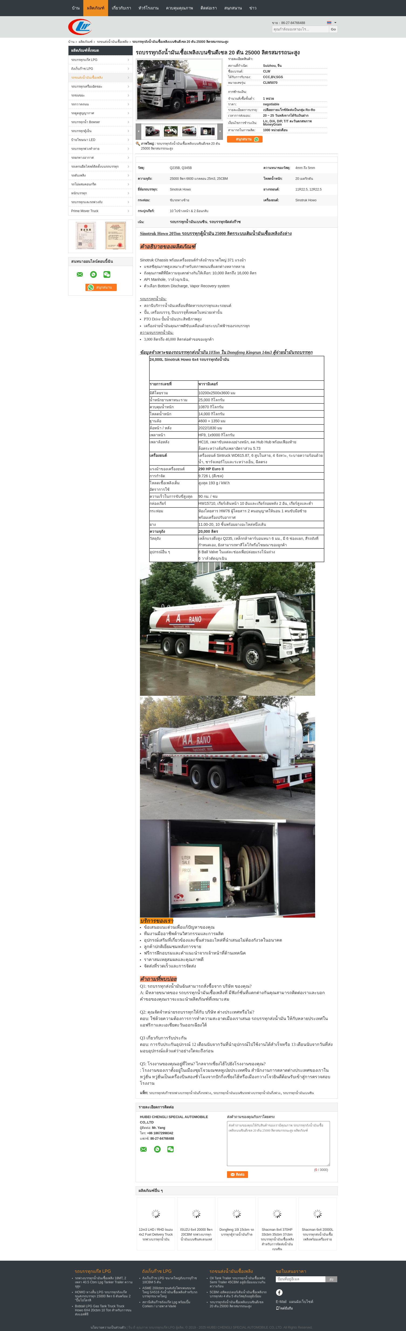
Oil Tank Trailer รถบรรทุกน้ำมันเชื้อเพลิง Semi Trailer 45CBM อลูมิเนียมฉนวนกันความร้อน (237, 1282)
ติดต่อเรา (209, 8)
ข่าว (252, 8)
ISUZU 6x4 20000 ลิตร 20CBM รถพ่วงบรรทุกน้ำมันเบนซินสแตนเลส (196, 1234)
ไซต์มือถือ (284, 1308)
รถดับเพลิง (78, 175)
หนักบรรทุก (79, 193)
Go (333, 29)
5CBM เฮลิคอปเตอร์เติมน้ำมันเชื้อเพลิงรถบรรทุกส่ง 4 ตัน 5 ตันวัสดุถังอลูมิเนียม (238, 1294)
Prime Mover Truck (84, 211)
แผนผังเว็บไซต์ (301, 1301)
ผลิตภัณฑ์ (95, 8)
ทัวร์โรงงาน (149, 8)
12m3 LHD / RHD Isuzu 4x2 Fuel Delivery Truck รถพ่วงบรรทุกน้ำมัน (156, 1234)
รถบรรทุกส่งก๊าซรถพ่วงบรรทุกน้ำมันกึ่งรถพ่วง (180, 1093)
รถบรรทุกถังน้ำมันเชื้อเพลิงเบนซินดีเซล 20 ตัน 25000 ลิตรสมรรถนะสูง (236, 1304)
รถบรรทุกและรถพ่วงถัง (86, 202)
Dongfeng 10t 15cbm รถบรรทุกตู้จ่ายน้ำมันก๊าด (236, 1232)
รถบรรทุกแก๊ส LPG (84, 60)
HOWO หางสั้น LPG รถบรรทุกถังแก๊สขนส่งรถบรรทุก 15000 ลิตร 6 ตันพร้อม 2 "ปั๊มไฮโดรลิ (102, 1296)
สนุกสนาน (233, 8)
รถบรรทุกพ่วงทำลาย (85, 149)
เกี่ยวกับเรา (121, 8)
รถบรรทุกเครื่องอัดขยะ (86, 86)
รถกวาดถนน (80, 104)
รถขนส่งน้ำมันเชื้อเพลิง (112, 42)
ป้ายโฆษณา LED (83, 140)
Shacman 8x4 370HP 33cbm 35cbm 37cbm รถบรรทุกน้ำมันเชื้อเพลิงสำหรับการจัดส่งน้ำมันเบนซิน (277, 1239)
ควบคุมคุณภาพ (179, 8)
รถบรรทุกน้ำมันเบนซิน (298, 1093)
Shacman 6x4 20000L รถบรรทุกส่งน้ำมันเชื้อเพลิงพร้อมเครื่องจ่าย (317, 1234)
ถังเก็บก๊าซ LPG (82, 69)
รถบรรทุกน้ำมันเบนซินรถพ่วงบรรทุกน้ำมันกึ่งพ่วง (246, 1093)
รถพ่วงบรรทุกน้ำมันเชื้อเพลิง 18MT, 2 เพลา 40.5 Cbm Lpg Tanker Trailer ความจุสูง (104, 1282)
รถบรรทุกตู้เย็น (81, 131)
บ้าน (76, 8)
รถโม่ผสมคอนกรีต (83, 184)
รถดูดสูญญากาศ (82, 113)
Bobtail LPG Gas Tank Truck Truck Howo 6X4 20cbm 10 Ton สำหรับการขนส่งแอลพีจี (103, 1310)
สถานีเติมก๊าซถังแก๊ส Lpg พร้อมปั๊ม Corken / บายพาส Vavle (166, 1304)
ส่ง (331, 1279)
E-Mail (281, 1301)
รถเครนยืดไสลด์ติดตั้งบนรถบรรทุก (95, 166)
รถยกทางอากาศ (82, 158)
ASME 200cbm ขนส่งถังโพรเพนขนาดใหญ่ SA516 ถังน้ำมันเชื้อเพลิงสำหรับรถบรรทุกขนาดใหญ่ (169, 1292)
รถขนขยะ (78, 95)
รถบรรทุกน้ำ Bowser (85, 122)
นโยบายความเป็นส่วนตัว (108, 1327)
